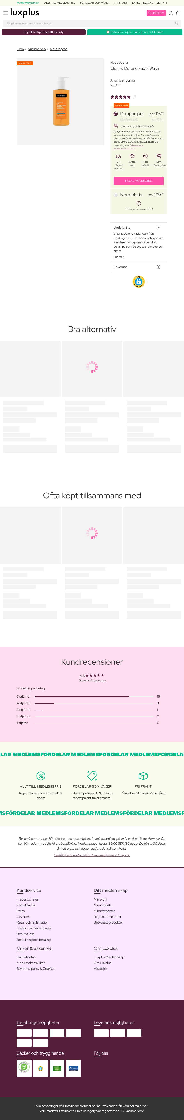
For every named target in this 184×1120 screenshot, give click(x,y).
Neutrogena (58, 49)
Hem (20, 49)
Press (21, 911)
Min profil (100, 899)
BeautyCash (26, 934)
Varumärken (37, 49)
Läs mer (119, 257)
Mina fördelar (103, 905)
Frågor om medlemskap (34, 928)
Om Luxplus (102, 963)
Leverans (23, 916)
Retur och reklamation (32, 922)
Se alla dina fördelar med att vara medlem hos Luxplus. (92, 855)
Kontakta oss (26, 905)
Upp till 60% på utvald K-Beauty (43, 32)
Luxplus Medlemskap (109, 957)
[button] (139, 282)
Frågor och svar (28, 899)
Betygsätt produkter (108, 922)
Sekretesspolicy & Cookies (35, 968)
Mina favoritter (104, 911)
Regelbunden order (107, 916)
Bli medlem (156, 13)
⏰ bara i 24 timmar (134, 32)
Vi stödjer (100, 968)
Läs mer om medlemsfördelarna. (128, 147)
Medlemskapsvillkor (31, 963)
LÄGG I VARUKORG (138, 181)
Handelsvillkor (26, 957)
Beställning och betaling (34, 939)
